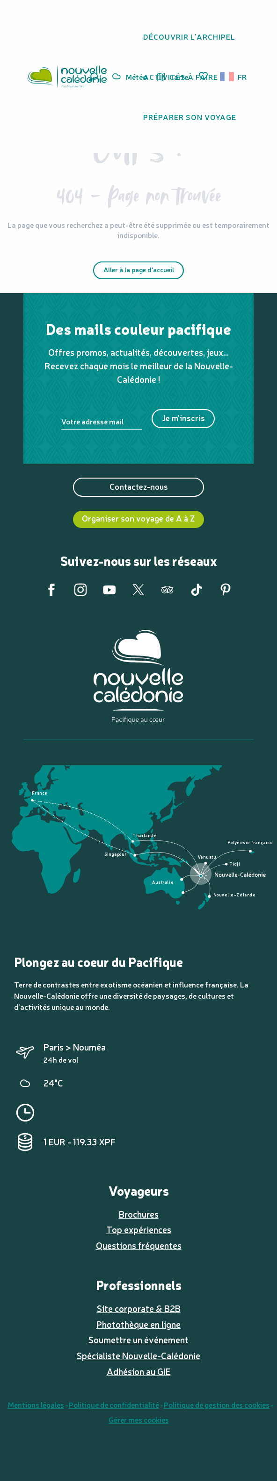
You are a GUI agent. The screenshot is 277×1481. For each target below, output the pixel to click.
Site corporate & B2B (139, 1308)
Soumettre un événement (138, 1339)
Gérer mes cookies (139, 1419)
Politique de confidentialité (114, 1404)
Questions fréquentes (139, 1245)
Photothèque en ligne (138, 1324)
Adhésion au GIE (139, 1371)
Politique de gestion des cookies (217, 1404)
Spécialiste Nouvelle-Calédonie (138, 1355)
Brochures (139, 1214)
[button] (230, 76)
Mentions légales (36, 1404)
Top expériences (138, 1229)
